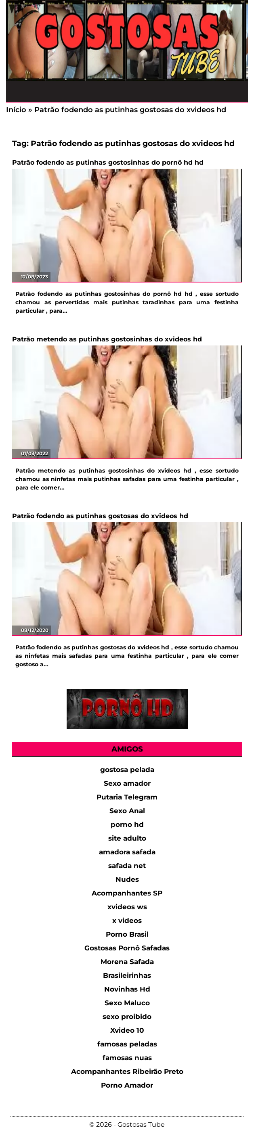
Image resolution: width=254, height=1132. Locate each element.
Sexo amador (127, 783)
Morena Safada (127, 962)
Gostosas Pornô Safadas (127, 948)
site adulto (127, 838)
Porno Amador (127, 1085)
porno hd (127, 824)
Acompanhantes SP (127, 893)
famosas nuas (127, 1058)
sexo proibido (127, 1017)
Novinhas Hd (127, 989)
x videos (127, 920)
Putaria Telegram (127, 797)
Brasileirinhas (127, 975)
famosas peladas (127, 1044)
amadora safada (127, 852)
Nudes (127, 879)
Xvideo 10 (127, 1030)
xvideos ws (127, 907)
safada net (127, 866)
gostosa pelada (127, 770)
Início (16, 109)
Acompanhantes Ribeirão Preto (127, 1071)
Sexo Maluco (127, 1003)
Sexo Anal (127, 811)
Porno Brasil (127, 934)
